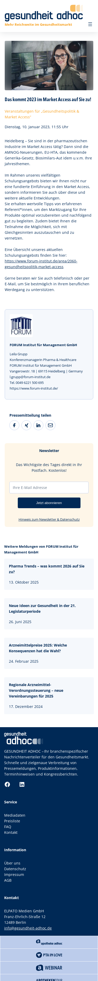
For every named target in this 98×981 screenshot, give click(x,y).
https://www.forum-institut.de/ (34, 388)
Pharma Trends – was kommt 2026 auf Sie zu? (46, 569)
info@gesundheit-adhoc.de (28, 928)
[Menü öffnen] (90, 24)
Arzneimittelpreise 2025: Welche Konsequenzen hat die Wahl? (38, 648)
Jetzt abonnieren (49, 503)
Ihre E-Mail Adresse (30, 487)
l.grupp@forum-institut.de (30, 377)
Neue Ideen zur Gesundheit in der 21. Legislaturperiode (42, 608)
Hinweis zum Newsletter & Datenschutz (49, 519)
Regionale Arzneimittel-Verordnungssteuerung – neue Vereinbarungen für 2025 (36, 690)
